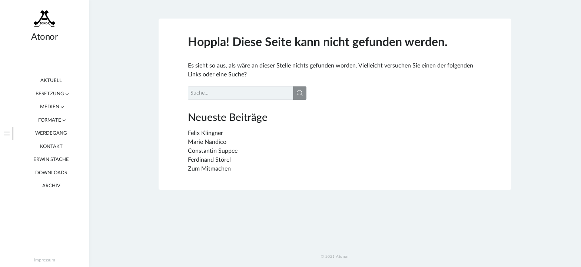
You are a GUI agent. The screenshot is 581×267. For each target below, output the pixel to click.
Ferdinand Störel (209, 160)
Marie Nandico (207, 142)
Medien (49, 107)
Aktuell (51, 80)
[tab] (6, 133)
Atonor (44, 37)
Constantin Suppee (213, 151)
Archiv (51, 186)
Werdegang (51, 133)
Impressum (44, 260)
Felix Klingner (205, 133)
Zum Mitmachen (209, 169)
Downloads (51, 173)
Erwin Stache (51, 159)
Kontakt (51, 146)
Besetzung (50, 94)
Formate (49, 120)
